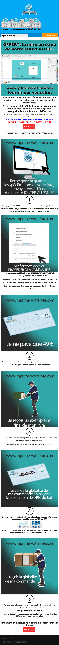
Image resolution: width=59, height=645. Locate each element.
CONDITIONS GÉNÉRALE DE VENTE (14, 642)
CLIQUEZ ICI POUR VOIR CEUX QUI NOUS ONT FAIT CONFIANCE (29, 122)
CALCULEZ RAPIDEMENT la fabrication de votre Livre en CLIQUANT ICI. (29, 115)
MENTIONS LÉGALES (9, 638)
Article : (50, 35)
